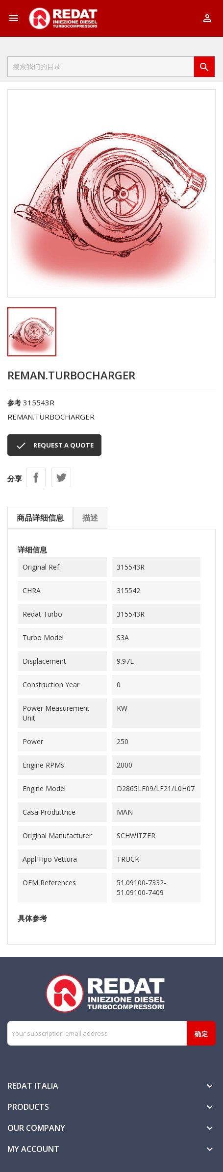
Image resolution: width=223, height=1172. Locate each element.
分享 (36, 477)
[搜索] (100, 66)
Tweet (61, 477)
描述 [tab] (90, 517)
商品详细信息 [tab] (40, 517)
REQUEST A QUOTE (54, 445)
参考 (14, 402)
